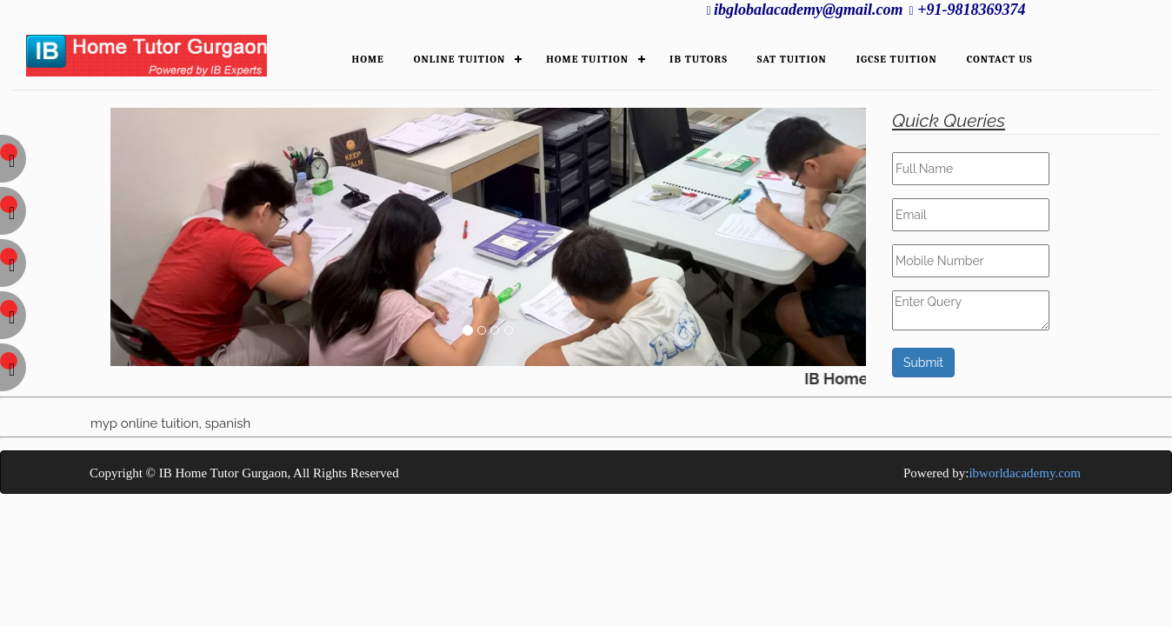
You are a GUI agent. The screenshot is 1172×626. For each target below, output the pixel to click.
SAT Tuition (792, 59)
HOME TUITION (587, 59)
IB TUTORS (698, 59)
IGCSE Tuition (896, 59)
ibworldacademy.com (1025, 473)
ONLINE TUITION (459, 59)
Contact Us (1000, 59)
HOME (368, 59)
